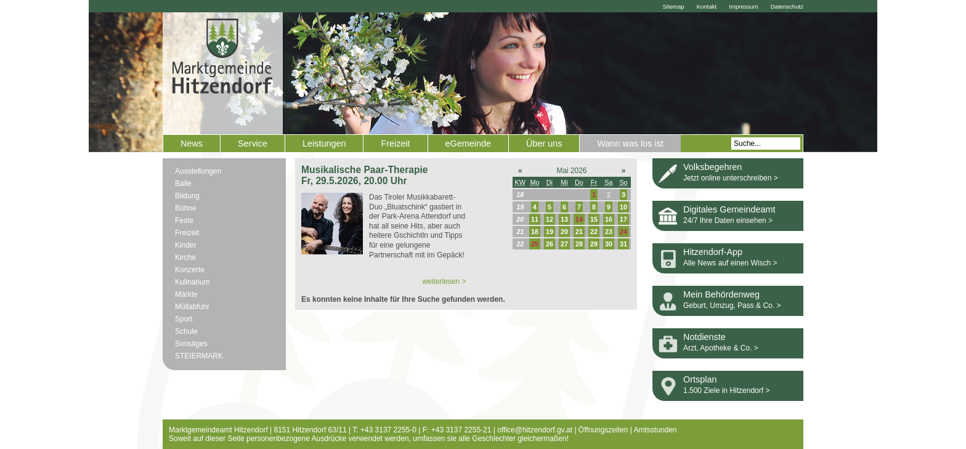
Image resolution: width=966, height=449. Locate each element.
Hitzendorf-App (712, 252)
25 (534, 244)
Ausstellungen (198, 171)
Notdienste (704, 337)
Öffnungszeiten (603, 430)
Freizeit (395, 143)
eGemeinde (468, 143)
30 (608, 244)
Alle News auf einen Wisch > (730, 263)
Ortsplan (699, 379)
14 (579, 219)
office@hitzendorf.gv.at (534, 430)
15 (594, 219)
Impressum (743, 6)
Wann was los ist (630, 143)
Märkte (186, 294)
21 (579, 231)
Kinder (186, 245)
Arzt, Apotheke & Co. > (720, 348)
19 (549, 231)
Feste (184, 220)
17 (623, 219)
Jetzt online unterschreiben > (730, 178)
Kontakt (707, 6)
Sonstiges (191, 343)
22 (594, 231)
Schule (186, 331)
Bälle (183, 183)
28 (579, 244)
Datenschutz (787, 6)
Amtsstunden (655, 430)
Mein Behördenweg (721, 294)
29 (594, 244)
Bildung (187, 196)
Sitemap (673, 6)
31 (623, 244)
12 (549, 219)
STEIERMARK (199, 356)
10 (623, 207)
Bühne (186, 208)
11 (534, 219)
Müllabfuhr (192, 306)
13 (564, 219)
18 (534, 231)
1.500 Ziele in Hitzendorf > (726, 390)
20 (564, 231)
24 (623, 231)
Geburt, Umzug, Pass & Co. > (732, 305)
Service (252, 143)
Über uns (544, 143)
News (192, 143)
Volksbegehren (712, 167)
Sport (184, 319)
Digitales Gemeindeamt (729, 209)
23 (608, 231)
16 (608, 219)
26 (549, 244)
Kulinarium (192, 282)
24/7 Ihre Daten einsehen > (728, 220)
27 (564, 244)
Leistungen (324, 143)
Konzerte (190, 269)
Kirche (185, 257)
